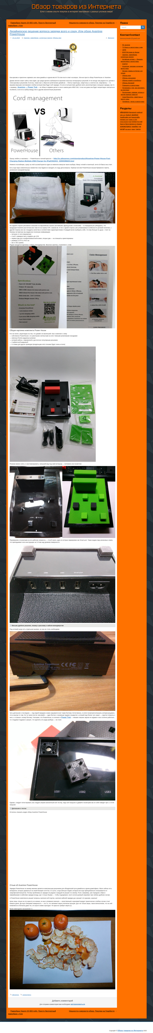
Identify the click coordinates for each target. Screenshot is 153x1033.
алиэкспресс (27, 995)
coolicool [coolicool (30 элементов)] (139, 112)
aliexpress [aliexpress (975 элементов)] (124, 112)
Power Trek (66, 717)
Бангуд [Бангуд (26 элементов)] (122, 124)
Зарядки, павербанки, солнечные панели (38, 38)
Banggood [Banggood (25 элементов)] (132, 112)
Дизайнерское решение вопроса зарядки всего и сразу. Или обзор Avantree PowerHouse (56, 33)
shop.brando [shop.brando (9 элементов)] (124, 122)
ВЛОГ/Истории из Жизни (130, 52)
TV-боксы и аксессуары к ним (132, 47)
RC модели (126, 45)
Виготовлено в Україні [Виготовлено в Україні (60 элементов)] (133, 124)
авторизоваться (78, 1004)
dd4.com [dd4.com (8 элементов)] (122, 115)
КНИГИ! (125, 64)
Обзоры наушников (129, 78)
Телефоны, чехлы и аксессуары (133, 101)
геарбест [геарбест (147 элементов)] (135, 126)
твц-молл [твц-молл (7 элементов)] (128, 129)
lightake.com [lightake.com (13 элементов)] (124, 119)
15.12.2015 (16, 38)
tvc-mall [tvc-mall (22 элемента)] (139, 122)
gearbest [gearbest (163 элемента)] (135, 115)
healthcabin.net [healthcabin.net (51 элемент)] (125, 117)
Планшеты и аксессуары (130, 85)
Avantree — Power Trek (27, 87)
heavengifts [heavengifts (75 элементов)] (135, 117)
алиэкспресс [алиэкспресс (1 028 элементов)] (125, 126)
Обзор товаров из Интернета (76, 6)
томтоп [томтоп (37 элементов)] (138, 129)
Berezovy (111, 38)
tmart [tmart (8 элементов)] (130, 122)
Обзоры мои (57, 38)
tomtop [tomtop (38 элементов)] (134, 122)
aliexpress (15, 995)
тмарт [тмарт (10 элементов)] (133, 129)
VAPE (124, 50)
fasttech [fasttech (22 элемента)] (128, 115)
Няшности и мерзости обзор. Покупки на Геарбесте (92, 23)
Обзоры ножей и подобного (131, 80)
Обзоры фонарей (128, 83)
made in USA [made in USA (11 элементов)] (133, 119)
